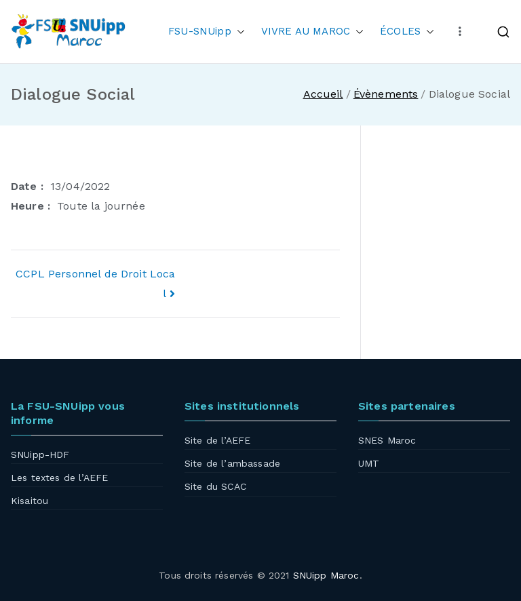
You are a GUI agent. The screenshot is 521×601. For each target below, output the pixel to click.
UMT (368, 463)
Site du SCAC (215, 486)
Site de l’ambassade (232, 463)
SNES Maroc (387, 440)
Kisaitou (29, 500)
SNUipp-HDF (40, 454)
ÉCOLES (407, 31)
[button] (238, 31)
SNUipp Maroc (326, 575)
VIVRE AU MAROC (312, 31)
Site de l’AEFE (217, 440)
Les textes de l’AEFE (59, 477)
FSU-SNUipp (206, 31)
